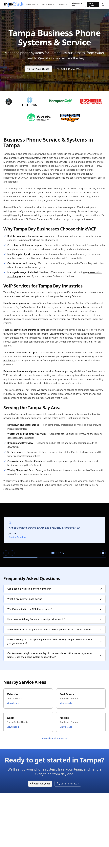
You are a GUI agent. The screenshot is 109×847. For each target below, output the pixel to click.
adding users (41, 215)
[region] (54, 535)
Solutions (32, 4)
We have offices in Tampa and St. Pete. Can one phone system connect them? (54, 629)
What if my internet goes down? (54, 599)
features (78, 236)
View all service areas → (54, 738)
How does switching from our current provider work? (54, 619)
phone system (36, 192)
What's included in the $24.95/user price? (54, 609)
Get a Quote (91, 4)
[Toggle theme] (103, 4)
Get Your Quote (38, 68)
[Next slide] (12, 553)
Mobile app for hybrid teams (23, 254)
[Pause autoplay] (103, 553)
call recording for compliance (73, 307)
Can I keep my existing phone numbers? (54, 588)
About (63, 4)
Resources (48, 4)
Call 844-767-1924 (76, 4)
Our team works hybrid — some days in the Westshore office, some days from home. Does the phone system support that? (54, 655)
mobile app (9, 360)
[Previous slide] (6, 553)
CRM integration (58, 333)
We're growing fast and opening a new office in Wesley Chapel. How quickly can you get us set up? (54, 641)
